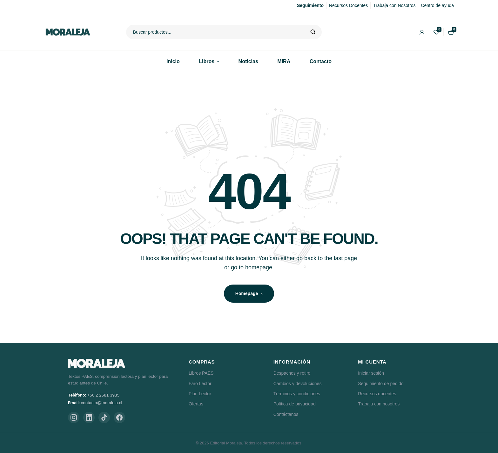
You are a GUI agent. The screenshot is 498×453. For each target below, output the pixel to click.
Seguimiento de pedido (380, 383)
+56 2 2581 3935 (103, 395)
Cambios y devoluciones (297, 383)
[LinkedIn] (89, 417)
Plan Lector (200, 393)
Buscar (313, 32)
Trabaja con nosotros (379, 403)
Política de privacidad (294, 403)
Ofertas (196, 403)
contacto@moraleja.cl (101, 402)
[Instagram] (73, 417)
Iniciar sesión (371, 373)
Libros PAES (201, 373)
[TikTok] (104, 417)
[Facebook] (119, 417)
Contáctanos (286, 414)
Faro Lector (200, 383)
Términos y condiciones (296, 393)
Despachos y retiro (292, 373)
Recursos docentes (377, 393)
